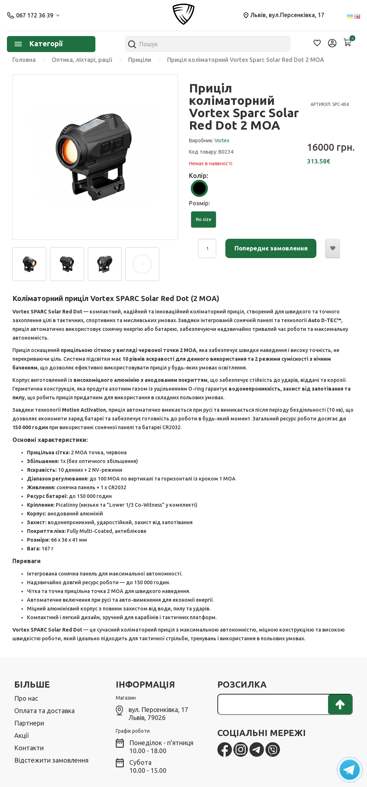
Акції (21, 735)
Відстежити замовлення (51, 760)
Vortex (221, 140)
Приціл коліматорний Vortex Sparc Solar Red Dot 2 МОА (245, 59)
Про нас (26, 698)
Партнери (29, 723)
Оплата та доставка (44, 710)
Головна (24, 59)
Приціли (139, 59)
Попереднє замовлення (271, 248)
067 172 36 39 (33, 15)
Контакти (29, 747)
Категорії (39, 43)
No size (203, 219)
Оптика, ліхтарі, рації (82, 59)
